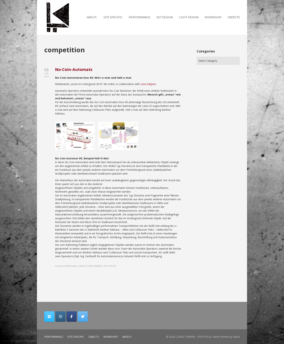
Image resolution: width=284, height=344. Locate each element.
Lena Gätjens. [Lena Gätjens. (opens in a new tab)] (148, 84)
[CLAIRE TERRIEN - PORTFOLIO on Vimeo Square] (49, 316)
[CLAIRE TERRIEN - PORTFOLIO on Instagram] (60, 316)
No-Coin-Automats (73, 69)
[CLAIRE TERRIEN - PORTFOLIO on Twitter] (83, 316)
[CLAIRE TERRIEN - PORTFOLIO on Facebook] (71, 316)
